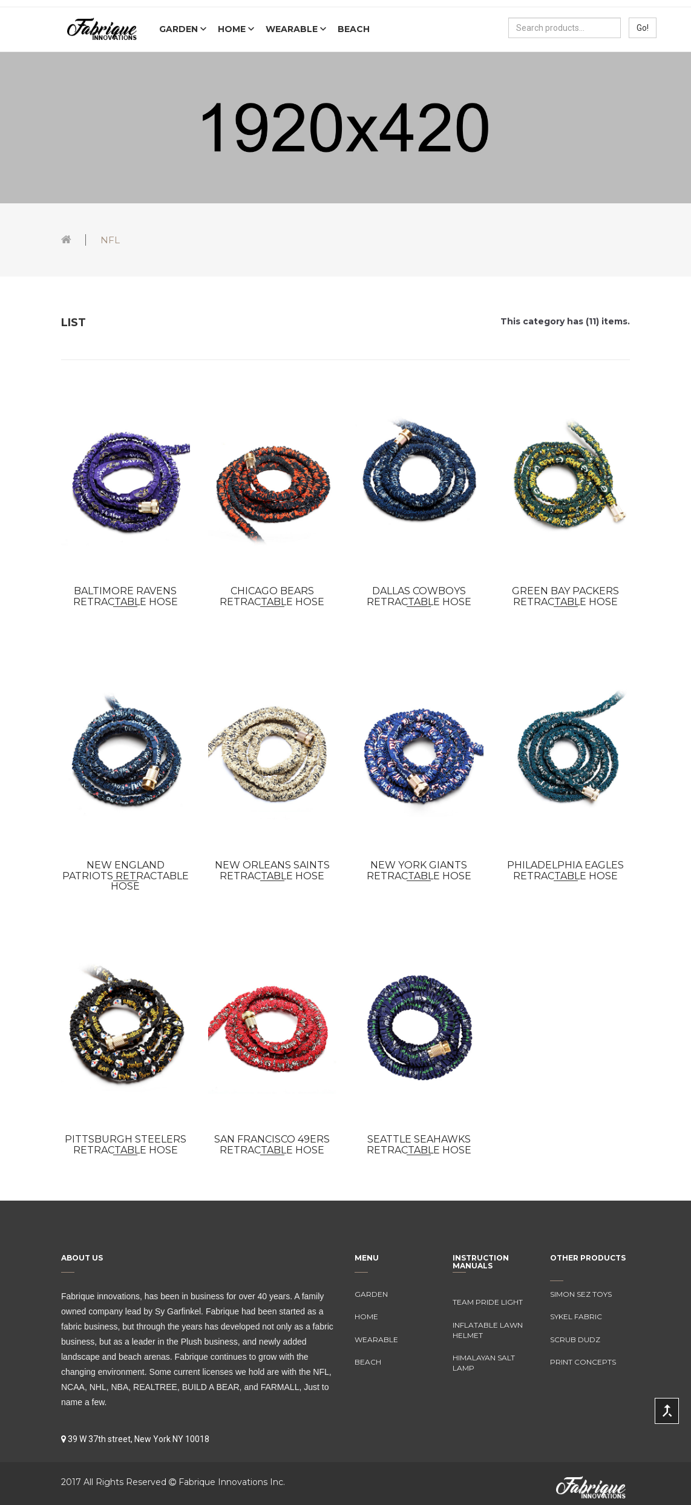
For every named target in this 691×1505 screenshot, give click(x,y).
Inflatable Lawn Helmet (488, 1330)
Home (233, 29)
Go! (643, 28)
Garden (179, 29)
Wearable (293, 29)
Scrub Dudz (575, 1339)
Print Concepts (583, 1361)
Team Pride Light (488, 1302)
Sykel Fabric (576, 1316)
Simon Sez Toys (581, 1294)
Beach (354, 29)
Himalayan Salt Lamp (484, 1362)
